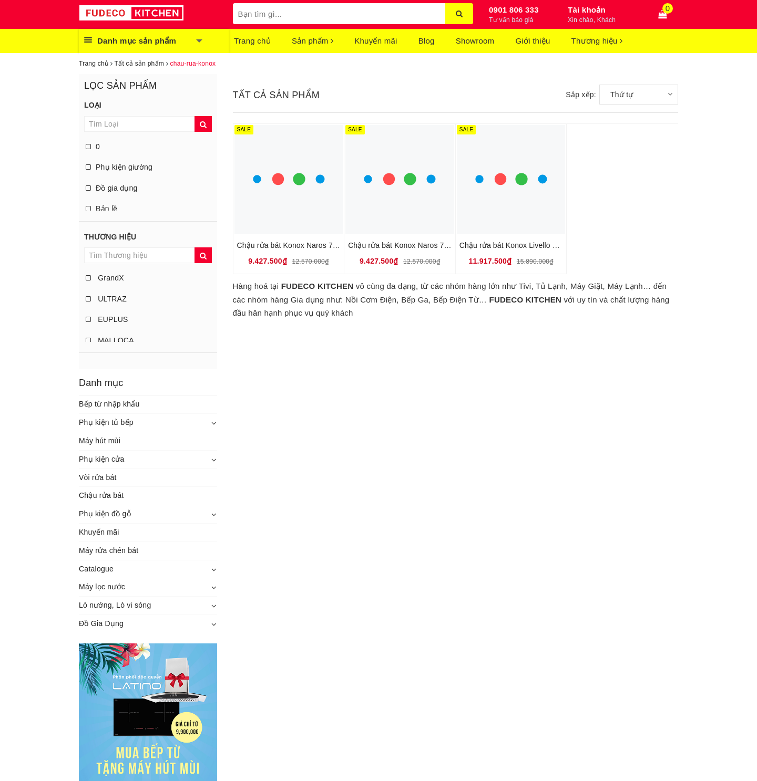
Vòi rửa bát (98, 477)
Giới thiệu (532, 40)
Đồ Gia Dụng (101, 623)
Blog (426, 40)
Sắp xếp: (581, 94)
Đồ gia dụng (112, 188)
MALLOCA (110, 340)
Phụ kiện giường (119, 167)
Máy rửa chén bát (108, 550)
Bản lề (102, 208)
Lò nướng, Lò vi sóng (115, 605)
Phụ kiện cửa (102, 459)
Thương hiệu (597, 40)
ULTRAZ (106, 299)
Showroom (475, 40)
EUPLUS (107, 319)
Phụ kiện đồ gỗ (105, 513)
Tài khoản (587, 9)
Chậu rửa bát (101, 495)
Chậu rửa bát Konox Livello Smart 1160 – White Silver (549, 245)
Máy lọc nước (102, 586)
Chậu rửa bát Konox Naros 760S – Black (416, 245)
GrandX (105, 278)
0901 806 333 (514, 9)
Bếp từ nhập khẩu (109, 404)
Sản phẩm (312, 40)
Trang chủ (252, 40)
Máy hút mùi (99, 440)
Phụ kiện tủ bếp (106, 422)
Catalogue (96, 569)
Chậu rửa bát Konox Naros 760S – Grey (304, 245)
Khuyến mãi (375, 40)
